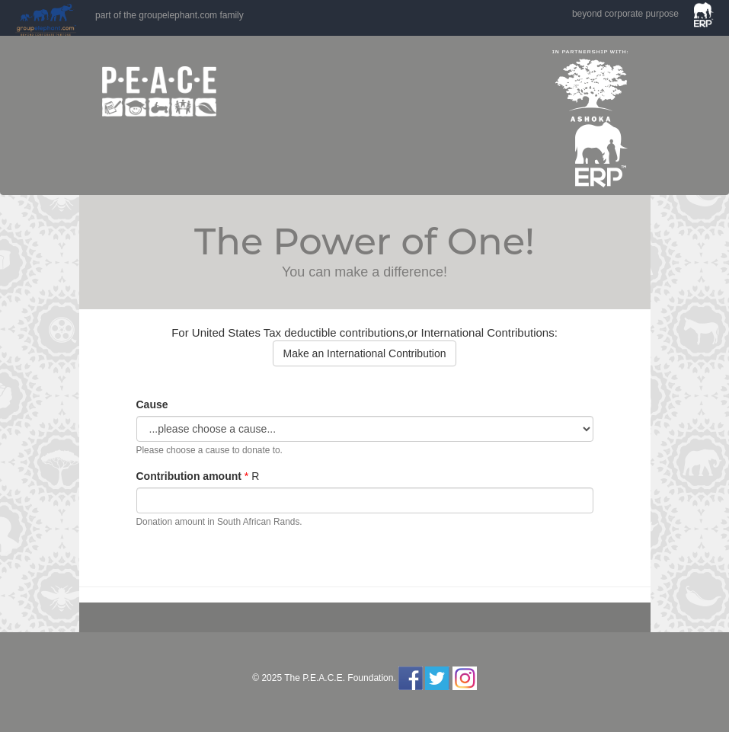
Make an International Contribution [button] (364, 353)
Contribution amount (188, 476)
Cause (152, 404)
